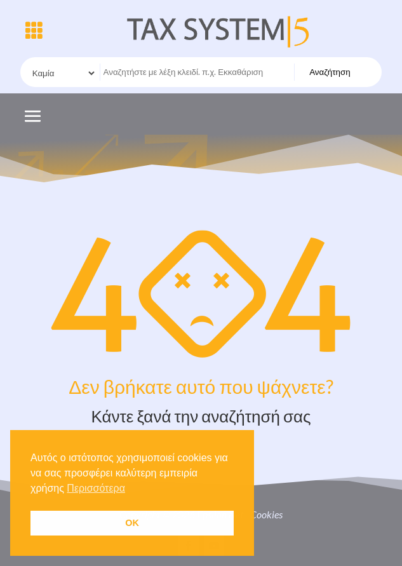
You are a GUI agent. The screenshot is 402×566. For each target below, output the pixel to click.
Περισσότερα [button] (96, 488)
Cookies (266, 514)
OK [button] (132, 523)
